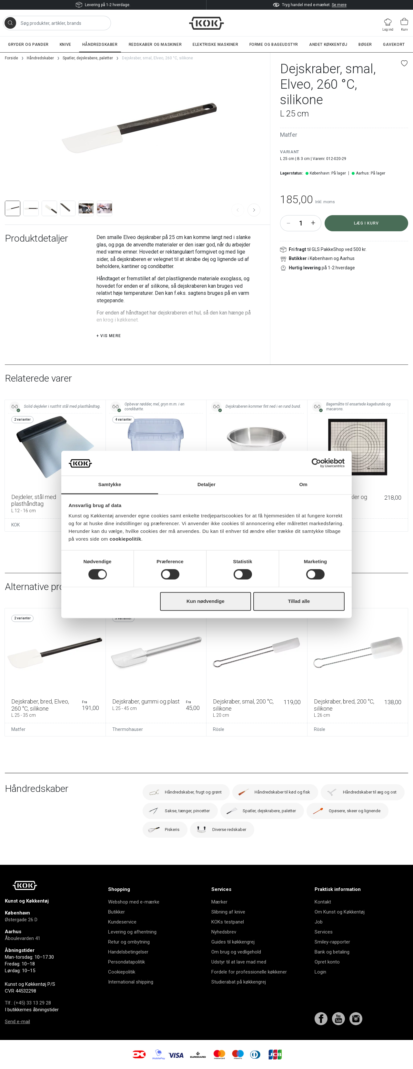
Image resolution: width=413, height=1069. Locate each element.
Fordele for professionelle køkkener (249, 972)
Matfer (288, 134)
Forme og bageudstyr (273, 44)
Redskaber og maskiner (155, 44)
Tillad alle (299, 601)
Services (324, 932)
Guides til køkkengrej (233, 942)
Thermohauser (127, 729)
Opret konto (327, 962)
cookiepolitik (125, 539)
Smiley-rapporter (332, 942)
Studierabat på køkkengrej (238, 982)
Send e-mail (17, 1021)
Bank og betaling (332, 952)
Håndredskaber (100, 44)
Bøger (365, 44)
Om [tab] (303, 484)
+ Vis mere (108, 336)
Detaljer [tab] (206, 484)
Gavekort (394, 44)
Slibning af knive (228, 912)
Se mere (339, 5)
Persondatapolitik (126, 962)
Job (319, 922)
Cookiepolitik (121, 972)
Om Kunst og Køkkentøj (340, 912)
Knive (65, 44)
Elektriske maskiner (215, 44)
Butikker (116, 912)
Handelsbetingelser (128, 952)
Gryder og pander (28, 44)
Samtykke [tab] (109, 484)
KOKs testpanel (227, 922)
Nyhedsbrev (223, 932)
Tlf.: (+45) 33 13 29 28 (28, 1003)
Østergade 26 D (21, 920)
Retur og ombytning (129, 942)
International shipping (130, 982)
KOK (15, 524)
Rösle (218, 729)
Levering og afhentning (132, 932)
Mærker (219, 902)
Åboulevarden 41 (22, 938)
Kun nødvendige (205, 601)
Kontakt (323, 902)
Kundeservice (122, 922)
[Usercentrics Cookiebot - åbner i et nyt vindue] (316, 463)
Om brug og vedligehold (236, 952)
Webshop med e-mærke (133, 902)
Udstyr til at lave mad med (238, 962)
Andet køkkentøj (328, 44)
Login (320, 972)
